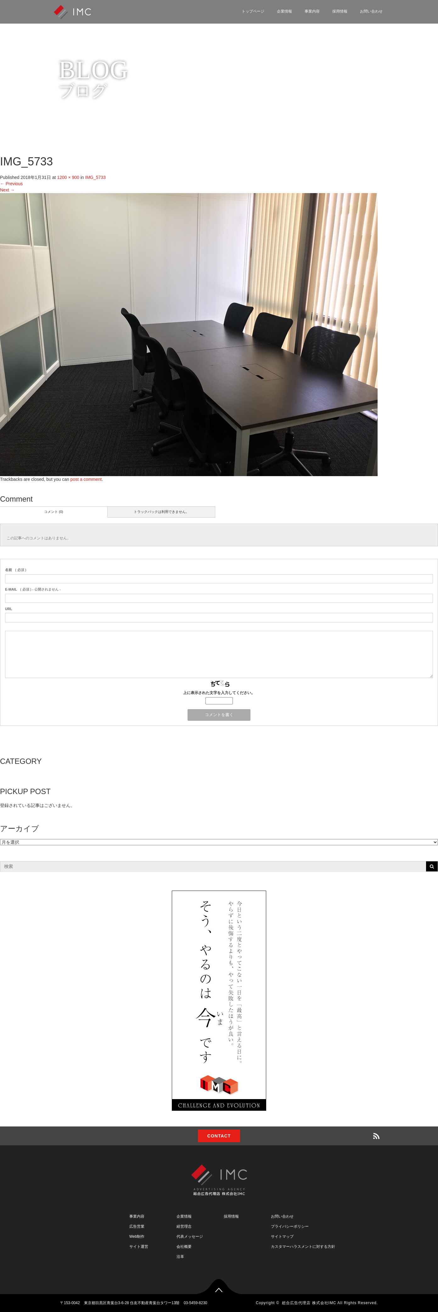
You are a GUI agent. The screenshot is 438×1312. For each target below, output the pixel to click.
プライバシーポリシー (290, 1226)
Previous (11, 183)
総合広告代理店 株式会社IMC (309, 1303)
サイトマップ (282, 1236)
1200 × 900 (68, 177)
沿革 (180, 1256)
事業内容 (312, 11)
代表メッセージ (190, 1236)
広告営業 (136, 1226)
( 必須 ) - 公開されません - (33, 589)
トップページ (253, 11)
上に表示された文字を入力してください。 (219, 693)
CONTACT (219, 1135)
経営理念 (184, 1226)
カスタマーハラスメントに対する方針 (303, 1246)
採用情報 (339, 11)
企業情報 (284, 11)
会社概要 (184, 1246)
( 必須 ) (15, 570)
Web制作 (136, 1236)
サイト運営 (138, 1246)
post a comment (86, 479)
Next (7, 189)
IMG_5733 (95, 177)
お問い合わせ (371, 11)
